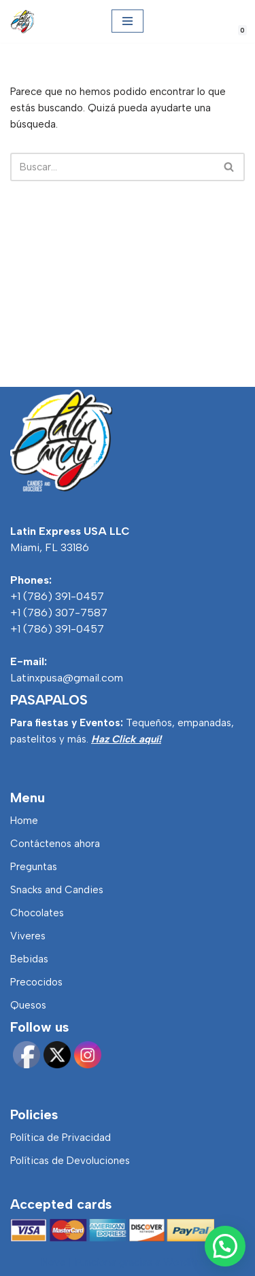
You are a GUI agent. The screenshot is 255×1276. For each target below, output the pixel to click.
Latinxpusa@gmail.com (66, 677)
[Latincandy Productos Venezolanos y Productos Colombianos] (22, 21)
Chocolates (37, 913)
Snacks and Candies (56, 890)
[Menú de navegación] (127, 21)
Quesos (28, 1005)
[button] (225, 1246)
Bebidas (29, 959)
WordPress (188, 1262)
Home (24, 820)
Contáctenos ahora (55, 844)
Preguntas (33, 867)
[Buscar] (112, 167)
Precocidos (36, 982)
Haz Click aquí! (126, 739)
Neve (53, 1262)
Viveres (28, 936)
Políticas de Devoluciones (70, 1161)
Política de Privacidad (60, 1137)
